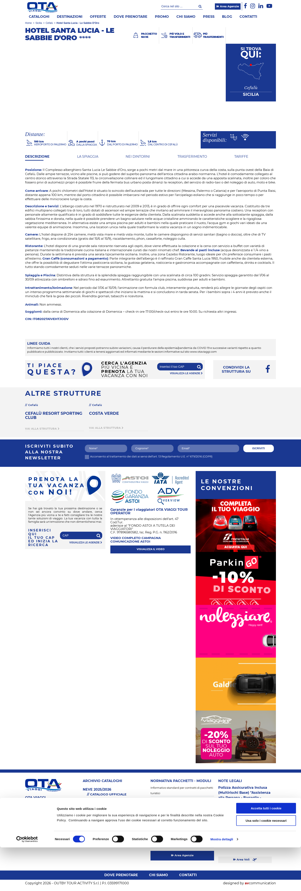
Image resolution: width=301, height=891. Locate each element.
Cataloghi (39, 16)
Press (208, 16)
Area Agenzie (228, 6)
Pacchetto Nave (93, 822)
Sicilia (38, 23)
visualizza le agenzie (186, 373)
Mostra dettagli (221, 883)
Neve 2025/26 (228, 813)
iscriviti (258, 448)
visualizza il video (151, 549)
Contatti (248, 16)
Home (28, 23)
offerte (98, 16)
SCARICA (116, 800)
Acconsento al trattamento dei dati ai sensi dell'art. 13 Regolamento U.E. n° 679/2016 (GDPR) (148, 456)
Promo (162, 16)
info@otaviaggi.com (41, 822)
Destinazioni (69, 16)
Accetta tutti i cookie (266, 852)
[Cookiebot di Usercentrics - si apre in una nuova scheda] (27, 883)
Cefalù (49, 23)
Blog (227, 16)
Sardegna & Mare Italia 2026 (101, 816)
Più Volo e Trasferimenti (98, 827)
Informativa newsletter (165, 830)
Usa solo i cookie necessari (266, 864)
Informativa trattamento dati (169, 825)
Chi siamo (185, 16)
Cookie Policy (159, 819)
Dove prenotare (130, 16)
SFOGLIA (93, 800)
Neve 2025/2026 (93, 838)
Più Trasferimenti (94, 833)
